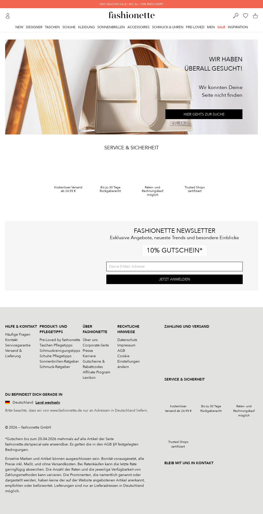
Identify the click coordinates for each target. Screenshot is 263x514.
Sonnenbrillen (111, 27)
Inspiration (238, 27)
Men (211, 27)
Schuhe (69, 27)
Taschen (52, 27)
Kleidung (86, 27)
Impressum (126, 345)
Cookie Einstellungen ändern (128, 361)
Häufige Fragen (17, 334)
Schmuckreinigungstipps (60, 350)
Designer (34, 27)
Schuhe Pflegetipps (55, 356)
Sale (221, 27)
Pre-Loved (195, 27)
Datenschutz (127, 339)
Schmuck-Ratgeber (55, 366)
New (19, 27)
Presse (88, 350)
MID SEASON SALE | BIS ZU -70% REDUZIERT (131, 4)
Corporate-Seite (96, 345)
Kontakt (11, 339)
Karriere (89, 356)
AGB (121, 350)
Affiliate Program (96, 372)
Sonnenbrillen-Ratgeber (59, 361)
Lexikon (89, 377)
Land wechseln (47, 402)
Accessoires (138, 27)
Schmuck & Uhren (167, 27)
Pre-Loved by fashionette (60, 339)
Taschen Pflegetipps (56, 345)
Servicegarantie (18, 345)
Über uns (90, 339)
